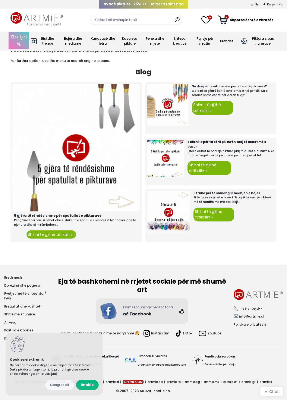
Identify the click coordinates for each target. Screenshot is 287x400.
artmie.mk (211, 382)
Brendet (226, 41)
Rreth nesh (13, 277)
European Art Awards (152, 356)
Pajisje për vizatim (205, 41)
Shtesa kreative (179, 41)
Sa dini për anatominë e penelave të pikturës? (229, 86)
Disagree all (59, 385)
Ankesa (10, 322)
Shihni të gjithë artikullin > (51, 234)
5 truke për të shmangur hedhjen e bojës (226, 193)
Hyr (257, 4)
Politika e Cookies (18, 330)
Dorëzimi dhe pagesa (22, 285)
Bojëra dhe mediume (73, 41)
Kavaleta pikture (129, 41)
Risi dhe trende (47, 41)
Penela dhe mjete (155, 41)
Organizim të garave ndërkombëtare (162, 364)
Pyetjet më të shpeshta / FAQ (25, 296)
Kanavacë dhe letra (103, 41)
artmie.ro (174, 382)
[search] (177, 21)
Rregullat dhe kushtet (22, 306)
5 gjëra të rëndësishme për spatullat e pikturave (57, 215)
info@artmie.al (251, 316)
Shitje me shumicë (19, 314)
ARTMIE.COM (133, 382)
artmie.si (112, 382)
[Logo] (36, 19)
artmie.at (230, 382)
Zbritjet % (18, 40)
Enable (87, 384)
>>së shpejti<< (251, 308)
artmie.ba (155, 382)
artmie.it (265, 382)
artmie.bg (192, 382)
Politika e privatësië (250, 324)
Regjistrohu (275, 4)
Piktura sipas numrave (263, 41)
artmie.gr (248, 382)
